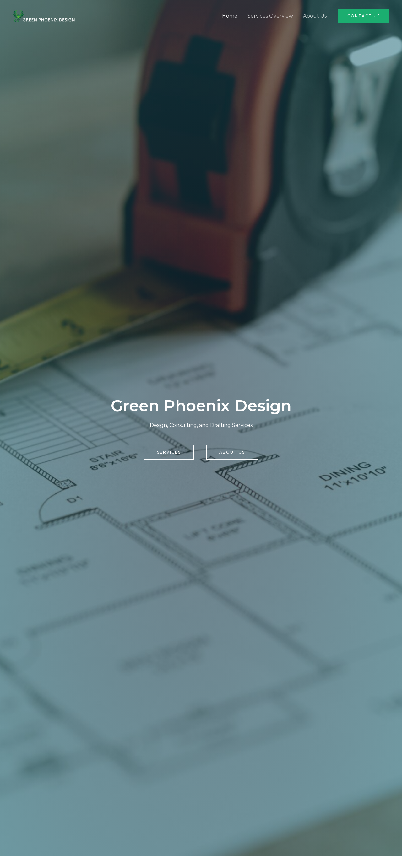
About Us (315, 16)
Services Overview (270, 16)
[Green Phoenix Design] (44, 16)
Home (229, 16)
